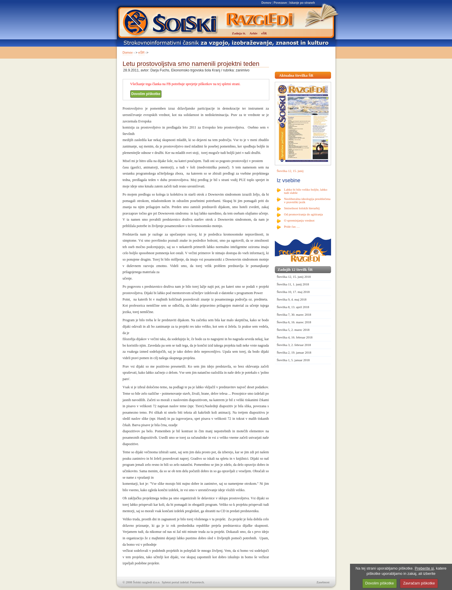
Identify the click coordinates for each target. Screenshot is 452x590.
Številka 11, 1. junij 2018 (293, 284)
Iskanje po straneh (302, 2)
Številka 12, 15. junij (290, 171)
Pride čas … (292, 226)
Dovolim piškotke (145, 94)
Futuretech (197, 582)
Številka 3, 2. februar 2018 (294, 345)
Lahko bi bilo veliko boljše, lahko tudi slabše (305, 191)
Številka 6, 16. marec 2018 (294, 322)
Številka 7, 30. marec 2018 (294, 314)
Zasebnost (323, 582)
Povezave (280, 2)
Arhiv (253, 33)
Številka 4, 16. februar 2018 (295, 337)
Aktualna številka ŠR (296, 75)
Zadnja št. (239, 33)
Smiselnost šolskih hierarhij (302, 208)
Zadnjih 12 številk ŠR (295, 269)
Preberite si (424, 568)
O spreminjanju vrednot (299, 220)
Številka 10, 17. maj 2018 (293, 292)
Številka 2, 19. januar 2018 (294, 352)
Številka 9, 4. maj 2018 (292, 299)
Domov (266, 2)
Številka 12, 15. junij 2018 (294, 276)
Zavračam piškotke (419, 583)
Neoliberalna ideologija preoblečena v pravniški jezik (307, 200)
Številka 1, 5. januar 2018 (293, 360)
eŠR (141, 52)
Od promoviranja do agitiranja (303, 214)
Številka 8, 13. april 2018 (293, 307)
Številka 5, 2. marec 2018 (293, 329)
